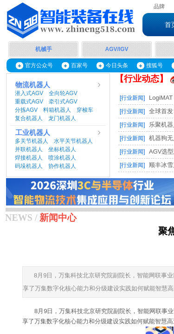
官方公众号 (39, 65)
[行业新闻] (132, 98)
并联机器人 (29, 149)
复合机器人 (29, 118)
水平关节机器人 (73, 141)
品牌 (159, 6)
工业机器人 (32, 132)
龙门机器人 (62, 118)
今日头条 (117, 65)
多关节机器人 (31, 141)
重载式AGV (29, 101)
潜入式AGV (29, 93)
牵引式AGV (63, 101)
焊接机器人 (29, 157)
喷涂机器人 (62, 157)
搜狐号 (154, 65)
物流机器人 (32, 85)
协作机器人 (62, 166)
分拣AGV (26, 110)
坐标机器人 (62, 149)
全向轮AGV (63, 93)
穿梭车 (85, 110)
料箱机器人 (57, 110)
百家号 (79, 65)
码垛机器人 (29, 166)
